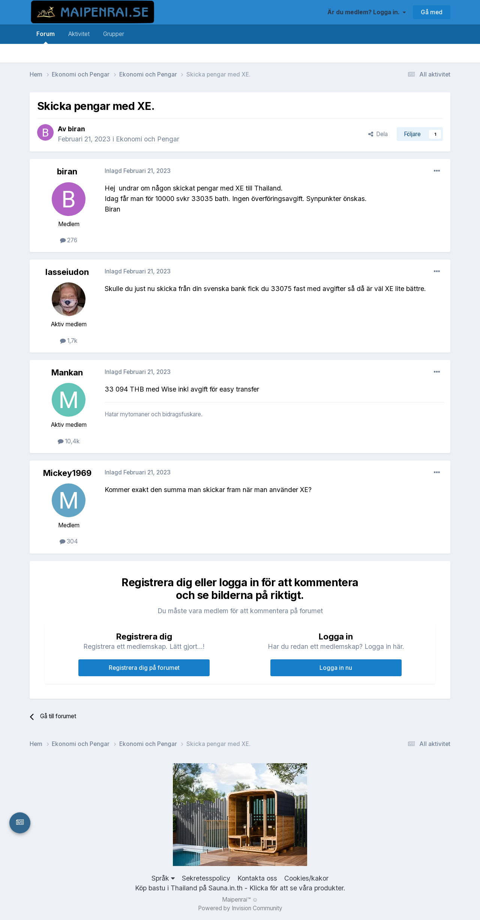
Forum (45, 37)
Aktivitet (79, 34)
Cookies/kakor (306, 878)
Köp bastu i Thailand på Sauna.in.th (189, 888)
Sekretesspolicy (206, 878)
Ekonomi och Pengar (147, 139)
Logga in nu (336, 667)
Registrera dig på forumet (144, 667)
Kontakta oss (257, 878)
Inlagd (138, 170)
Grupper (113, 34)
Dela (378, 134)
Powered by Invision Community (240, 908)
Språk (163, 878)
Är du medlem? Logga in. (366, 12)
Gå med (431, 12)
